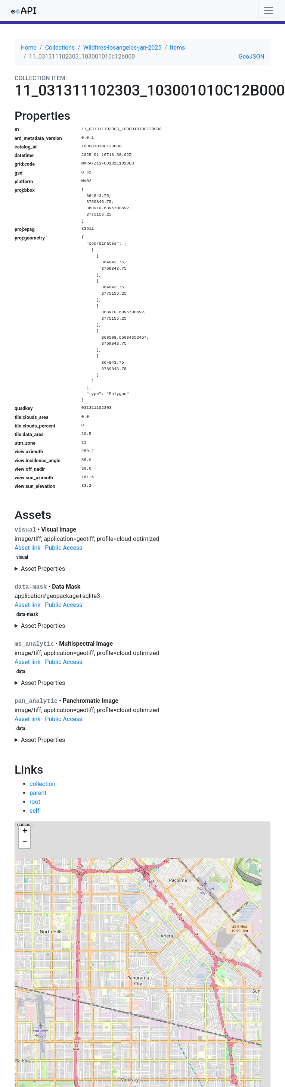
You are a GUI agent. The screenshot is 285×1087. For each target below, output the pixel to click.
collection (42, 783)
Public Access (63, 547)
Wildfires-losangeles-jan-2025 (122, 47)
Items (177, 47)
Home (29, 47)
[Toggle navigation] (268, 10)
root (35, 801)
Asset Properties (43, 568)
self (34, 810)
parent (38, 792)
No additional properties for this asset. (142, 625)
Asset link (27, 547)
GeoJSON (251, 56)
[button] (24, 831)
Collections (60, 47)
